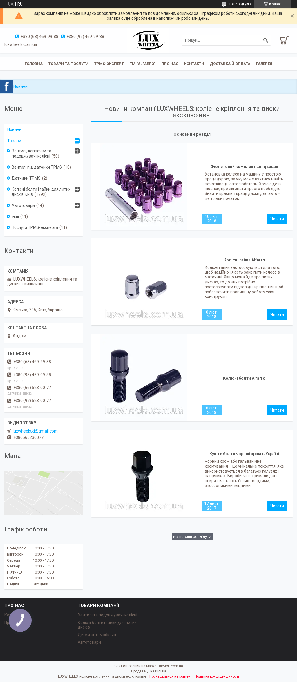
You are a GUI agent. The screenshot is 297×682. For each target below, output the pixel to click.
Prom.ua (176, 666)
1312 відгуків (240, 4)
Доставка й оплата (230, 63)
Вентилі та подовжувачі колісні (107, 615)
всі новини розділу (190, 536)
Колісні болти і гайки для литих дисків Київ (41, 192)
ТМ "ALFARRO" (142, 63)
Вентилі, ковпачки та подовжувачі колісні (31, 153)
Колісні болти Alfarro (244, 378)
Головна (34, 63)
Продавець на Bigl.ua (148, 671)
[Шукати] (265, 40)
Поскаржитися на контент (170, 676)
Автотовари (23, 205)
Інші (15, 216)
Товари (14, 140)
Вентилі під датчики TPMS (37, 167)
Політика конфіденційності (217, 676)
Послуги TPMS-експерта (35, 227)
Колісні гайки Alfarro (244, 260)
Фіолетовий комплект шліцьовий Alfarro (244, 168)
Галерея (264, 63)
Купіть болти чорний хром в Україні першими (244, 455)
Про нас (169, 63)
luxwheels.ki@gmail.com (35, 431)
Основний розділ (192, 134)
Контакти (194, 63)
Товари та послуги (68, 63)
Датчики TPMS (26, 178)
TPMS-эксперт (109, 63)
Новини (14, 129)
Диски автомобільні (97, 634)
